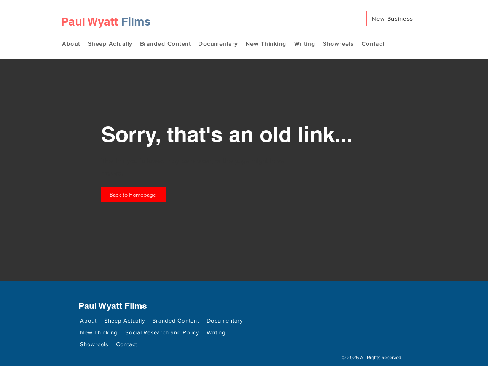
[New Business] (393, 18)
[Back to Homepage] (133, 194)
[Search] (423, 29)
